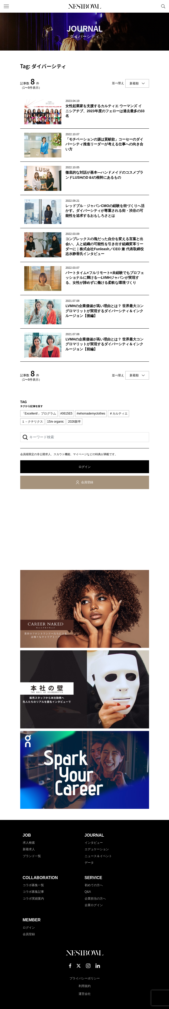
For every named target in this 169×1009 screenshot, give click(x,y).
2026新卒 (74, 421)
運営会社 (85, 994)
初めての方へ (94, 885)
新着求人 (29, 849)
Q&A (88, 891)
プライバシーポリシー (84, 978)
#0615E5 (66, 413)
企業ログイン (94, 905)
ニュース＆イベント (98, 856)
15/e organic (55, 421)
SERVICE (93, 878)
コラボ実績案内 (33, 898)
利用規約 (85, 986)
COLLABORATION (40, 878)
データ (89, 862)
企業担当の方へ (95, 898)
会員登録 (87, 482)
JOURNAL (94, 835)
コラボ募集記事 (33, 891)
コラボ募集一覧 (33, 885)
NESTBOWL (84, 6)
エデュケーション (97, 849)
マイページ (154, 6)
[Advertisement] (84, 530)
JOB (27, 835)
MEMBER (32, 920)
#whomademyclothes (91, 413)
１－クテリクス (32, 421)
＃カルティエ (118, 413)
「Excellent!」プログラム (39, 413)
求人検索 (29, 842)
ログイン (85, 467)
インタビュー (94, 842)
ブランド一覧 (32, 856)
